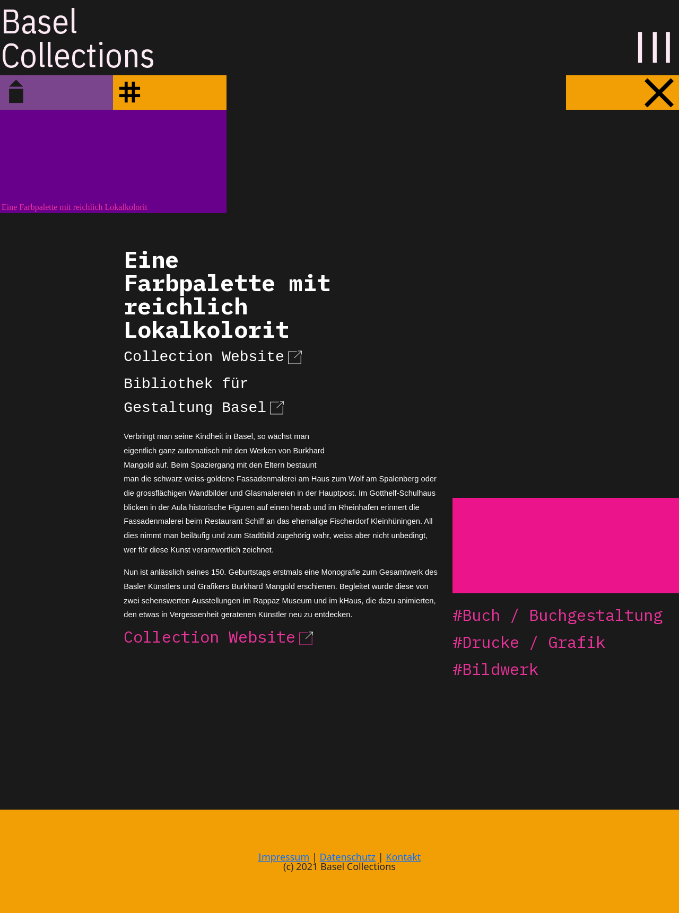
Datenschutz (348, 856)
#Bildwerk (495, 669)
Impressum (283, 856)
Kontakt (403, 856)
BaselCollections (78, 37)
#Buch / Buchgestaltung (557, 614)
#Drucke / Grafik (528, 641)
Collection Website (214, 355)
